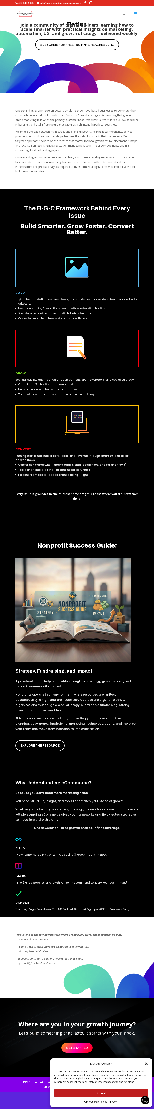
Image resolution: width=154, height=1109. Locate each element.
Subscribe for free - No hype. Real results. (77, 44)
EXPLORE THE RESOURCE (40, 745)
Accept (101, 1093)
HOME (26, 1082)
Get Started (77, 1047)
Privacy (113, 1101)
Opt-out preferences (95, 1101)
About (39, 1082)
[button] (146, 1064)
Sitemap (49, 1087)
